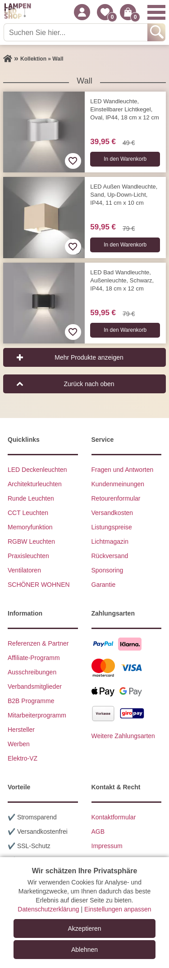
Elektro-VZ (22, 758)
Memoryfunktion (30, 527)
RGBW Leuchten (31, 541)
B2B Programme (31, 700)
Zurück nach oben (89, 383)
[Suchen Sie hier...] (76, 32)
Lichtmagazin (110, 541)
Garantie (103, 584)
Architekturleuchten (35, 484)
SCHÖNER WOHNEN (39, 584)
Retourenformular (116, 498)
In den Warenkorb (125, 159)
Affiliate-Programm (34, 657)
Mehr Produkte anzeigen (89, 357)
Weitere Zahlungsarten (123, 735)
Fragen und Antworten (122, 469)
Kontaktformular (113, 817)
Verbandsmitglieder (35, 686)
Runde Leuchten (31, 498)
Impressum (107, 845)
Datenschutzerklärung (48, 909)
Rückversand (109, 555)
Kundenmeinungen (118, 484)
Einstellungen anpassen (117, 909)
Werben (19, 744)
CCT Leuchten (28, 512)
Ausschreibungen (32, 672)
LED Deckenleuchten (37, 469)
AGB (98, 831)
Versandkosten (112, 512)
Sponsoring (107, 570)
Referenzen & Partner (38, 643)
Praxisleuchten (28, 555)
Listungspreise (111, 527)
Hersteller (21, 729)
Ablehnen (84, 949)
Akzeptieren (84, 928)
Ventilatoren (24, 570)
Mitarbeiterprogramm (37, 715)
